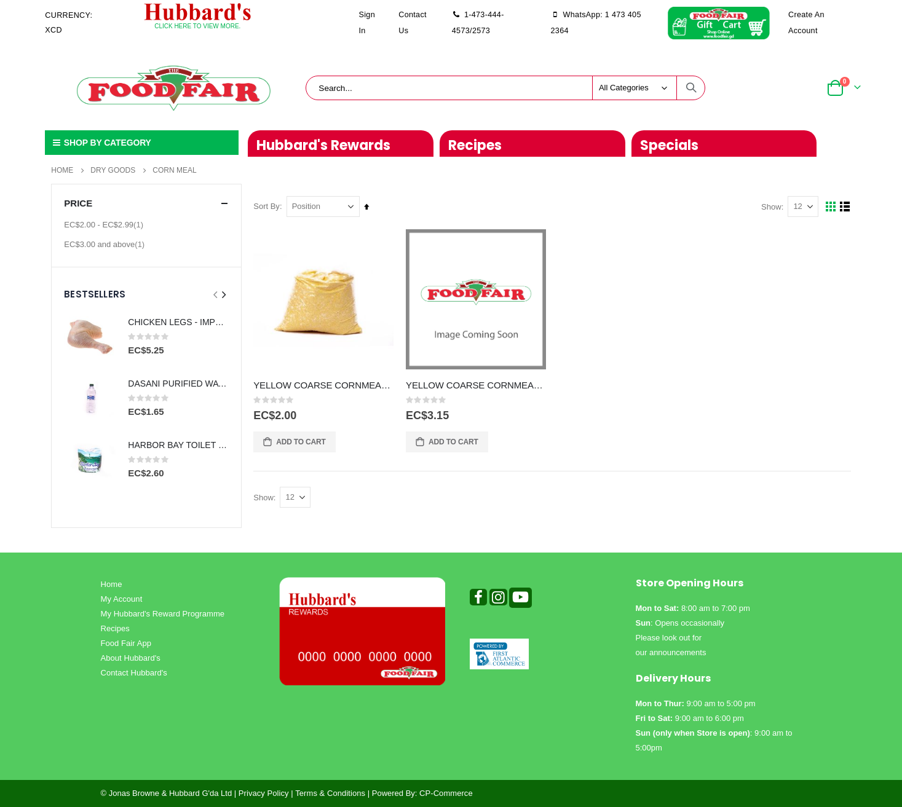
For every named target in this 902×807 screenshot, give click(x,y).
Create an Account (806, 22)
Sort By (267, 206)
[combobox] (505, 88)
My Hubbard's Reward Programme (163, 613)
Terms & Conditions (330, 793)
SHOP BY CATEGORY (101, 143)
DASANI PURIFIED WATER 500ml (178, 383)
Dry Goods (112, 170)
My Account (122, 599)
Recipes (115, 628)
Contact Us (412, 22)
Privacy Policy (264, 793)
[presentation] (223, 295)
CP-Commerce (446, 793)
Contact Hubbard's (134, 672)
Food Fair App (126, 643)
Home (62, 170)
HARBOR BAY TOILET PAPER (178, 445)
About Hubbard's (130, 658)
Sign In (367, 22)
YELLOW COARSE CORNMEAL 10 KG (324, 385)
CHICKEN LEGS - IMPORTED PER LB (178, 322)
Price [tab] (146, 203)
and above (106, 244)
